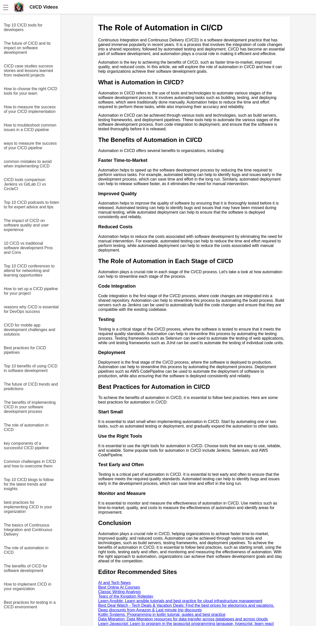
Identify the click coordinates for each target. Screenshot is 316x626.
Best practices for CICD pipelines (25, 350)
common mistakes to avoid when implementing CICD (27, 163)
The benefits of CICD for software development (25, 568)
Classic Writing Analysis (119, 592)
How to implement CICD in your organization (27, 586)
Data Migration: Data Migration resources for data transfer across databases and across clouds (183, 619)
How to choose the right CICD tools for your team (30, 91)
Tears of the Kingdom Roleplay (125, 596)
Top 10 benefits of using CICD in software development (31, 368)
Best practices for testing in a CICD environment (30, 604)
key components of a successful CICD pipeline (26, 445)
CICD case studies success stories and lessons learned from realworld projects (28, 70)
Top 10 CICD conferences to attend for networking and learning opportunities (29, 270)
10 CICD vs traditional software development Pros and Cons (28, 248)
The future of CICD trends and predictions (31, 386)
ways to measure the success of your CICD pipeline (30, 145)
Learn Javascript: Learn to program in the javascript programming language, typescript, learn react (186, 623)
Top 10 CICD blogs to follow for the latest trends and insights (29, 484)
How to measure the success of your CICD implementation (30, 109)
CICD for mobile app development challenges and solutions (29, 329)
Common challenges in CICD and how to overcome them (30, 463)
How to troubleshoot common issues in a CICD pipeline (30, 127)
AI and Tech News (114, 583)
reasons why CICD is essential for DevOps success (31, 309)
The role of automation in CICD (26, 427)
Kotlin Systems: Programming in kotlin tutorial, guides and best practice (161, 614)
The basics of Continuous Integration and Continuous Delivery (28, 529)
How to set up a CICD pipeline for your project (31, 291)
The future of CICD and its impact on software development (27, 48)
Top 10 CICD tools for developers (23, 27)
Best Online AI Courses (119, 587)
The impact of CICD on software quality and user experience (26, 225)
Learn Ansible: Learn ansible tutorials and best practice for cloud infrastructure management (180, 601)
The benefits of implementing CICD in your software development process (30, 407)
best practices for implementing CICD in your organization (28, 507)
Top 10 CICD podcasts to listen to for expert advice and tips (31, 204)
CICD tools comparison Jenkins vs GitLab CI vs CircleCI (25, 184)
